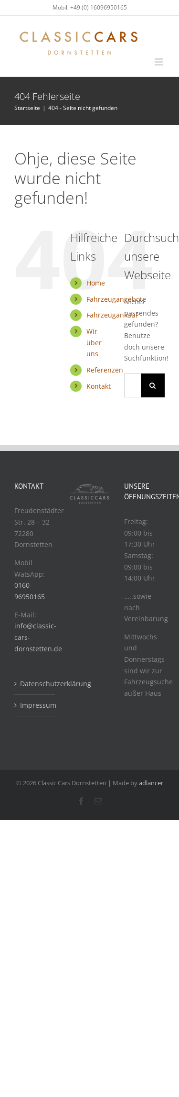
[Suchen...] (132, 385)
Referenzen (104, 369)
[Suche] (153, 385)
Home (95, 282)
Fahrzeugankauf (112, 314)
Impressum (35, 705)
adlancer (151, 783)
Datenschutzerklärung (35, 683)
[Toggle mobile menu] (160, 62)
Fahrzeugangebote (116, 299)
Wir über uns (94, 343)
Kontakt (98, 386)
